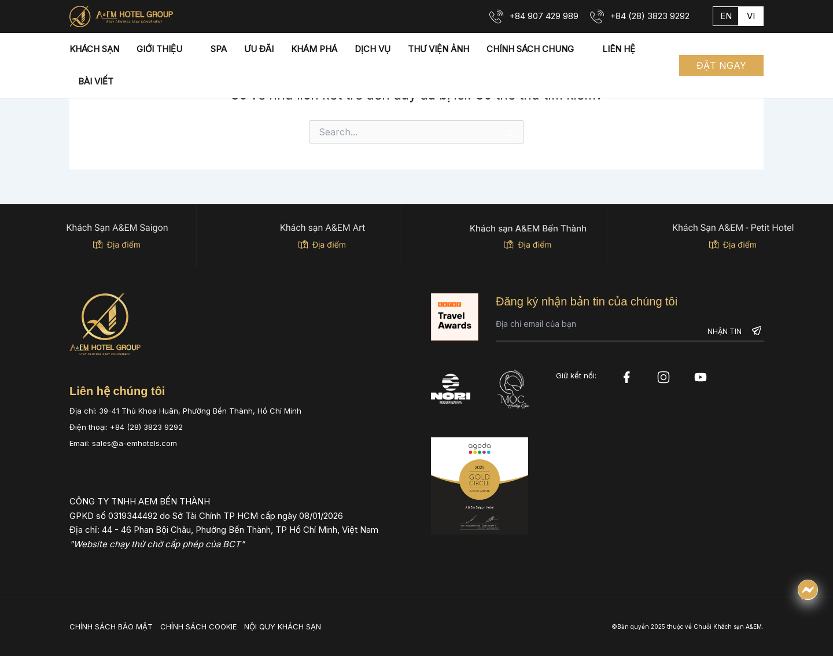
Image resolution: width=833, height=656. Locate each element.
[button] (721, 65)
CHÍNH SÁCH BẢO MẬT (111, 626)
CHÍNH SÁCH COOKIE (198, 626)
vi (751, 15)
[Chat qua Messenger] (808, 590)
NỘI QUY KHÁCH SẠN (282, 626)
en (726, 15)
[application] (187, 49)
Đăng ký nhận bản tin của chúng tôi (586, 301)
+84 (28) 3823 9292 (650, 15)
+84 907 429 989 (543, 15)
